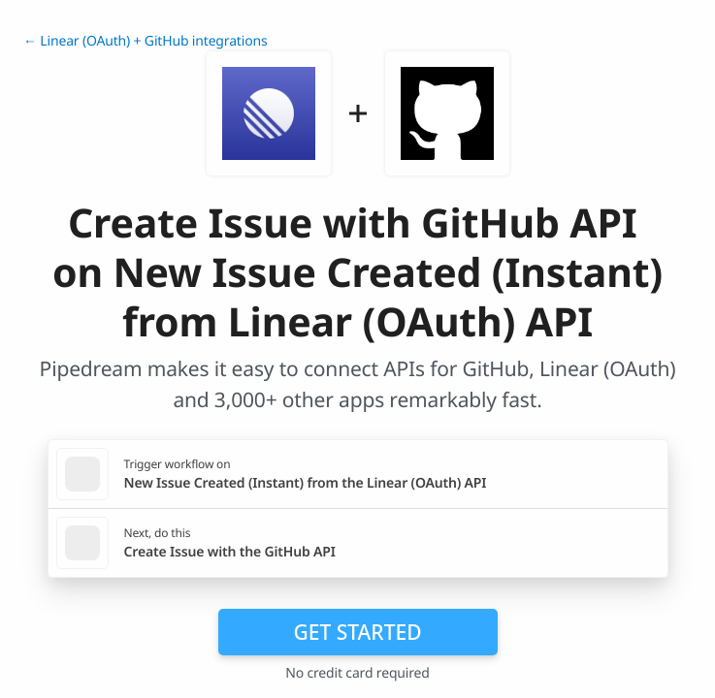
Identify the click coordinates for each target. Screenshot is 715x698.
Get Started (358, 632)
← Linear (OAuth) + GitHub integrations (145, 41)
